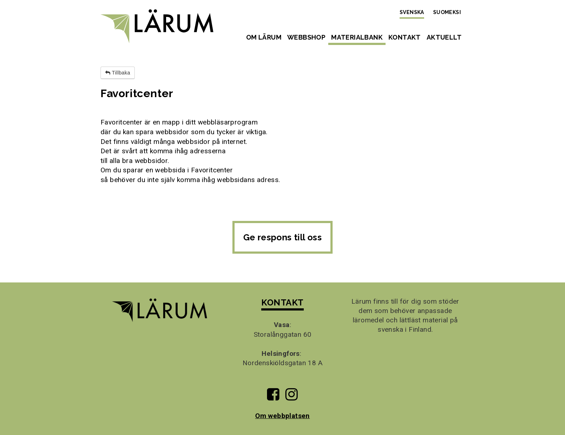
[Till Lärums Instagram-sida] (291, 397)
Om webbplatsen (282, 416)
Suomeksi (447, 12)
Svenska (412, 12)
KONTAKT (282, 302)
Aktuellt (444, 37)
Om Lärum (263, 37)
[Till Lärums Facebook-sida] (273, 397)
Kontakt (404, 37)
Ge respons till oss (282, 237)
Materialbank (357, 37)
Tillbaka (117, 73)
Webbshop (306, 37)
